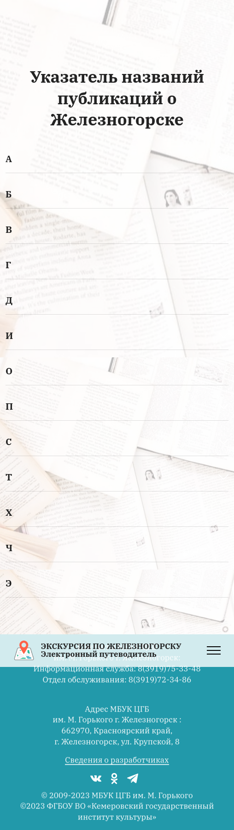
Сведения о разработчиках (117, 768)
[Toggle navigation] (214, 650)
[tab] (117, 159)
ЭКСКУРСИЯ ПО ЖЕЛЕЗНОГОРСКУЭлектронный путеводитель (111, 650)
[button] (117, 158)
